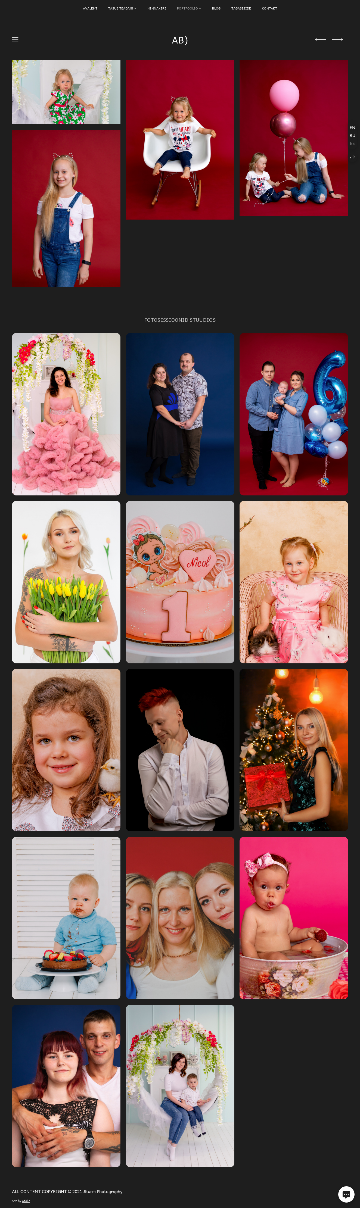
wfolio (26, 1200)
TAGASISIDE (241, 8)
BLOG (216, 8)
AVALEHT (90, 8)
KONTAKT (269, 8)
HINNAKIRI (156, 8)
